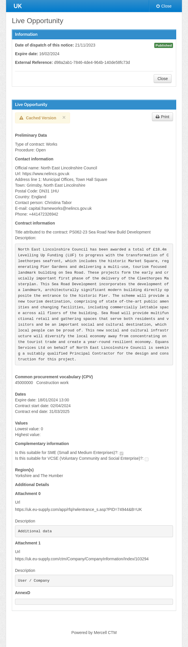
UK (18, 6)
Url (17, 502)
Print (162, 117)
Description (25, 521)
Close (164, 6)
